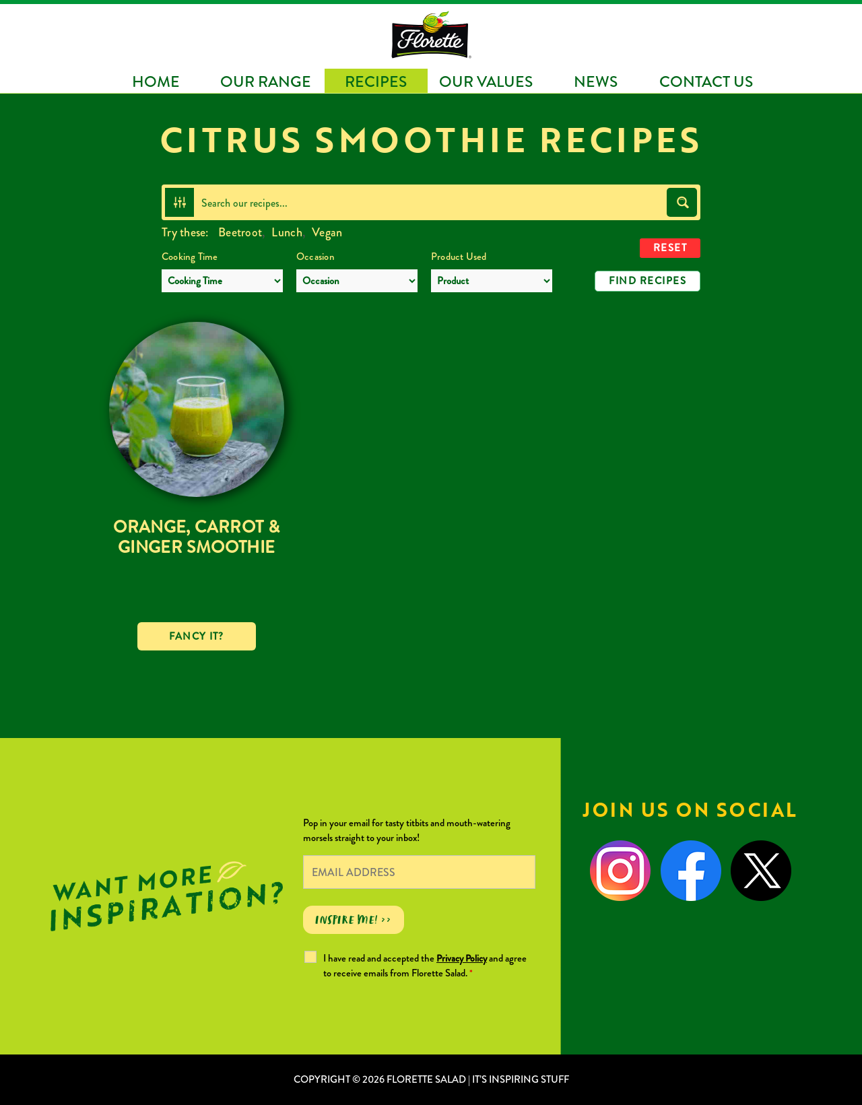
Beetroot (240, 232)
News (596, 82)
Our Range (265, 82)
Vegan (327, 232)
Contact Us (706, 82)
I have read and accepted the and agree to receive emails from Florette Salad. (425, 965)
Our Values (486, 82)
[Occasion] (357, 280)
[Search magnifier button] (682, 202)
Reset (670, 247)
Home (156, 82)
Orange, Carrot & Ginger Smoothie (196, 537)
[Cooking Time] (222, 280)
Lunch (286, 232)
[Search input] (431, 202)
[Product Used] (491, 280)
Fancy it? (196, 636)
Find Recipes (647, 280)
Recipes (376, 82)
